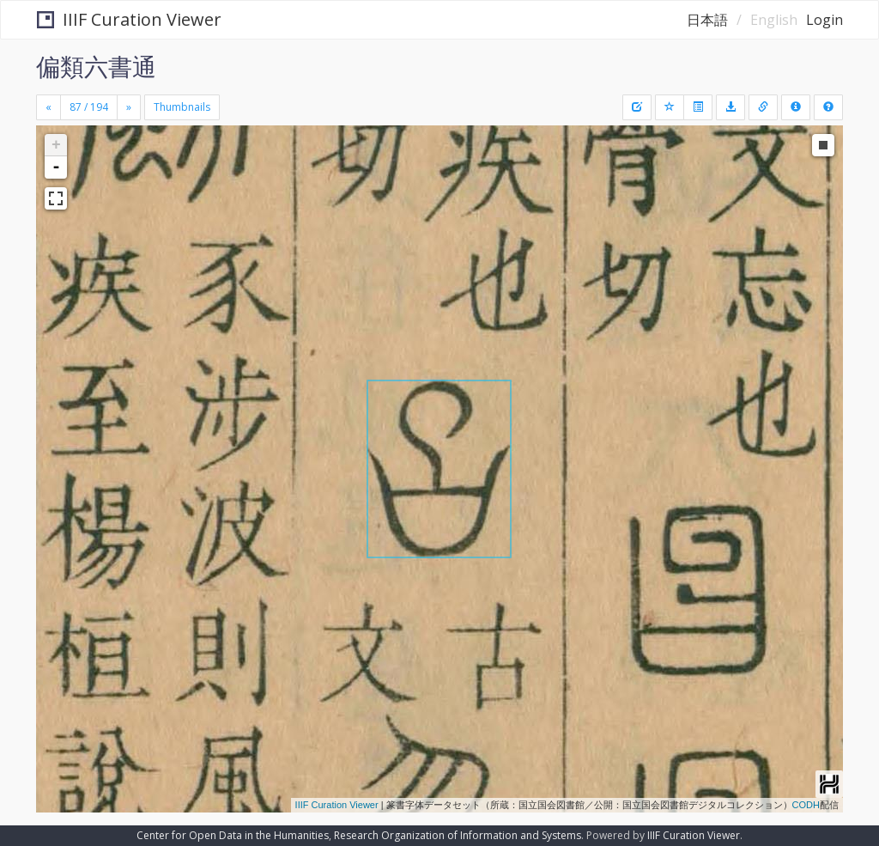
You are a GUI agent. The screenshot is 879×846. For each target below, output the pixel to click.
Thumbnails (182, 107)
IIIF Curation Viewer (129, 19)
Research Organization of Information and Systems (457, 835)
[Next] (129, 107)
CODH (806, 805)
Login (824, 19)
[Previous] (48, 107)
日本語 (707, 19)
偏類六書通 (96, 66)
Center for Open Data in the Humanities (232, 835)
